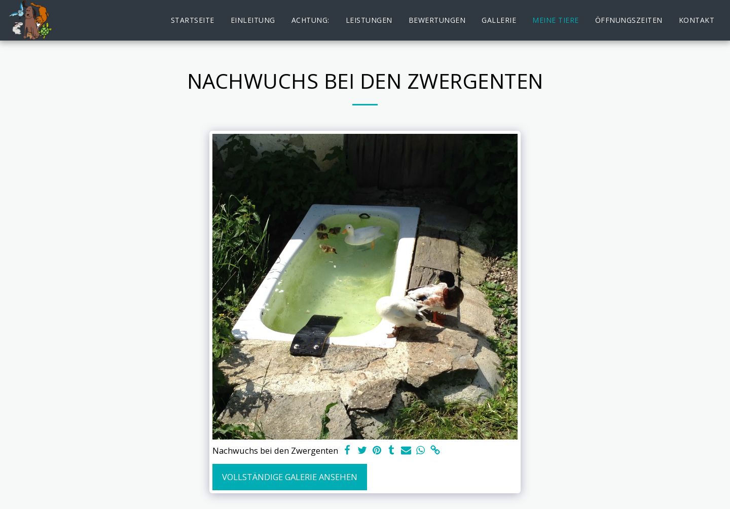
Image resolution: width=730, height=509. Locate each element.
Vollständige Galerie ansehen (289, 477)
